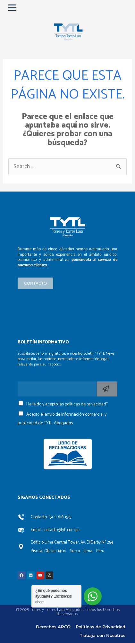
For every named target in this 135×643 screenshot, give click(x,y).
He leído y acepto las (67, 404)
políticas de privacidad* (86, 404)
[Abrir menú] (12, 7)
